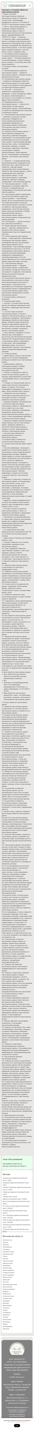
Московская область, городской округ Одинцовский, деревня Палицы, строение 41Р (17, 1387)
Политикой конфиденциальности (17, 1422)
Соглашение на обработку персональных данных (17, 1411)
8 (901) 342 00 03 (17, 1377)
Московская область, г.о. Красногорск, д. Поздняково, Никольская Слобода (17, 1400)
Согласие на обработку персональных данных (17, 1415)
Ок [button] (17, 1425)
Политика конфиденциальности (17, 1407)
